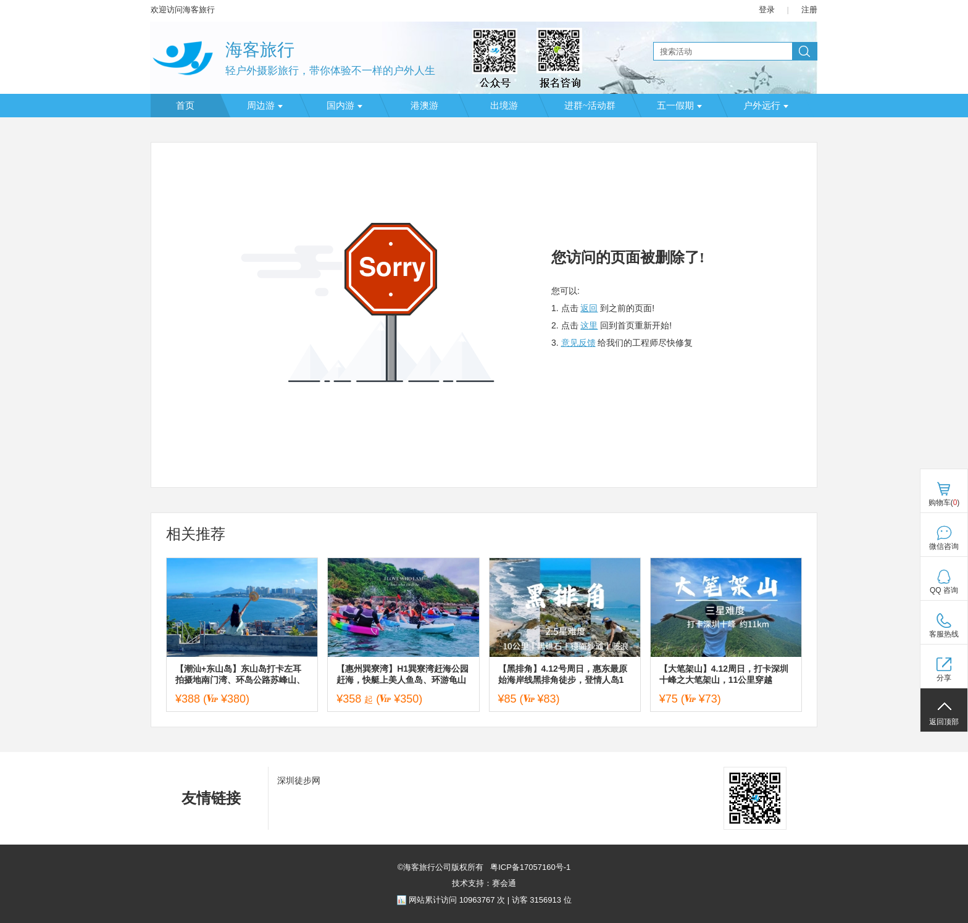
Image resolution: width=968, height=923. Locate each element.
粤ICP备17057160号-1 (529, 867)
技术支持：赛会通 (484, 883)
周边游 (265, 106)
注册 (809, 9)
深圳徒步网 (298, 780)
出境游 (504, 106)
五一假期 (679, 106)
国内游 (344, 106)
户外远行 (765, 106)
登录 (767, 9)
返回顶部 (944, 721)
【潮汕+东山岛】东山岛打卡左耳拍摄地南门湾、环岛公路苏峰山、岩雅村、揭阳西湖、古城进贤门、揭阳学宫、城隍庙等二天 (240, 674)
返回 (589, 308)
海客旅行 (259, 49)
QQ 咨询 (944, 590)
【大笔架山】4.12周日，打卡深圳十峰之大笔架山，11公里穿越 (723, 674)
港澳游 (424, 106)
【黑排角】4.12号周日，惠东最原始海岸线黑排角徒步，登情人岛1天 (562, 674)
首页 (185, 106)
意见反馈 (578, 343)
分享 (944, 678)
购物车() (944, 502)
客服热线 (944, 634)
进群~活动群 (589, 106)
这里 (589, 325)
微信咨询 (944, 546)
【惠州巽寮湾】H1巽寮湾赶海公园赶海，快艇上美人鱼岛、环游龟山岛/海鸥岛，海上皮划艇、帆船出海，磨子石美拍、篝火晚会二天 (402, 674)
